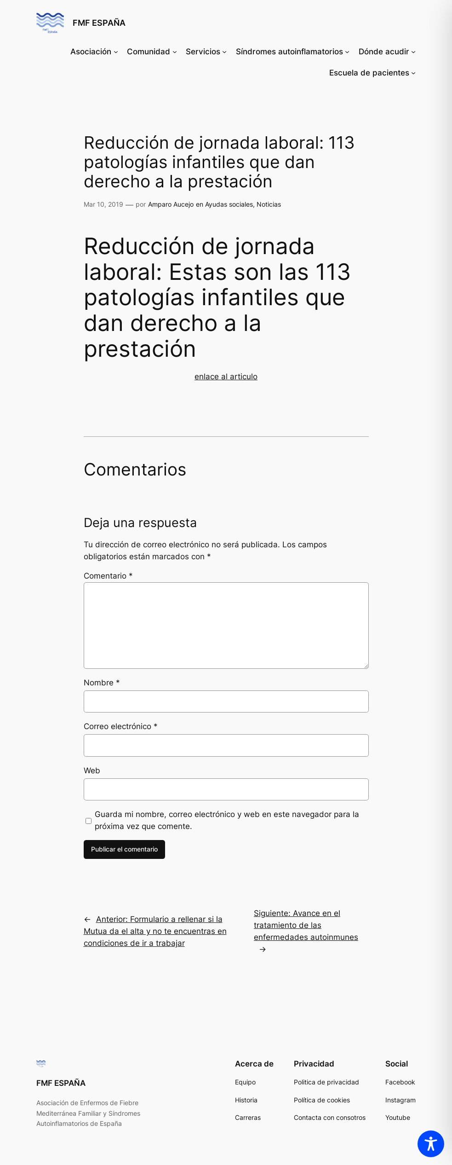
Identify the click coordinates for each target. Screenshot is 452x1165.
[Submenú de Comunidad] (174, 51)
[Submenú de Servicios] (224, 51)
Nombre (102, 682)
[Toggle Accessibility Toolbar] (431, 1144)
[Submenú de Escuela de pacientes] (413, 72)
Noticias (269, 204)
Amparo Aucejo (171, 204)
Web (92, 770)
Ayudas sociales (229, 204)
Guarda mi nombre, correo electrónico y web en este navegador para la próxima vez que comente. (227, 820)
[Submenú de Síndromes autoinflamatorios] (347, 51)
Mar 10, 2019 (103, 204)
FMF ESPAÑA (99, 23)
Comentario (108, 575)
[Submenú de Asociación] (116, 51)
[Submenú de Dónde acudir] (413, 51)
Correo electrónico (121, 726)
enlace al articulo (226, 376)
